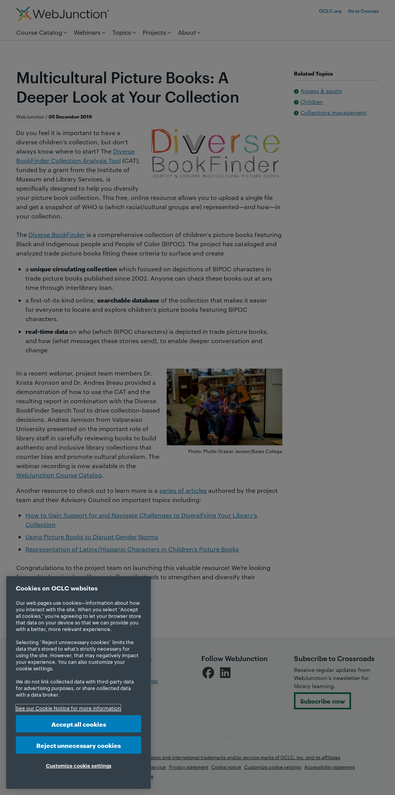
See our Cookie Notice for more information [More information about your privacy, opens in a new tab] (68, 707)
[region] (78, 682)
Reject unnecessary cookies (78, 745)
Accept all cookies (78, 723)
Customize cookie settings (78, 765)
